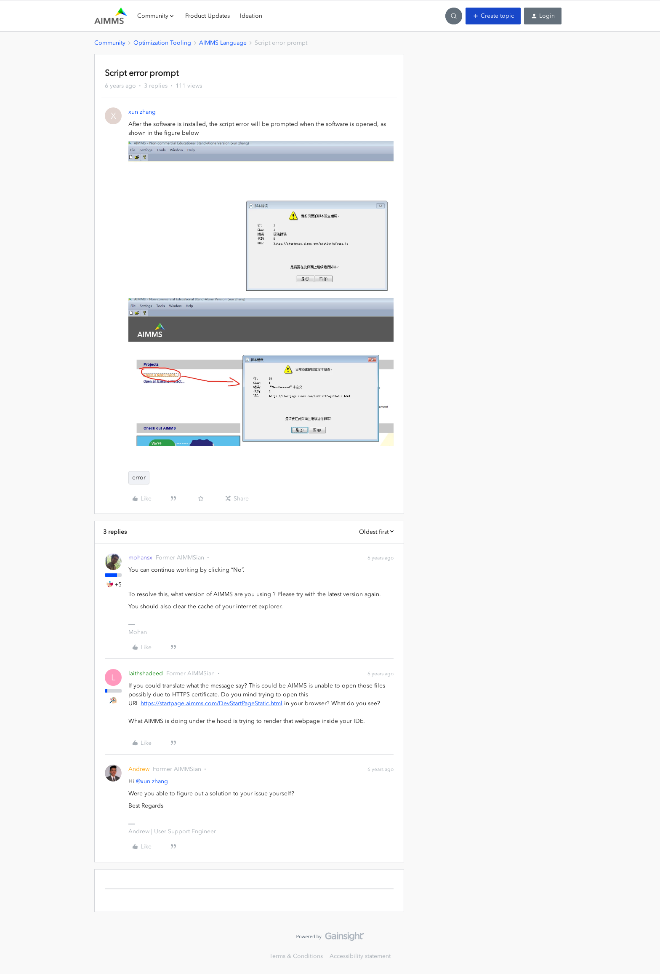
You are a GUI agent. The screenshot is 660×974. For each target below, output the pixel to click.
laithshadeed (145, 673)
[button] (493, 16)
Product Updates (207, 15)
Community (109, 42)
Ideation (251, 15)
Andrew (138, 769)
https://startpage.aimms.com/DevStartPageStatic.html (211, 703)
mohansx (140, 557)
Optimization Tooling (162, 42)
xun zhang (142, 111)
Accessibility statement (360, 956)
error (139, 477)
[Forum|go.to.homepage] (110, 16)
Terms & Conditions (296, 956)
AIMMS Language (223, 42)
